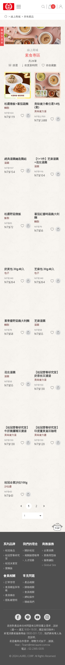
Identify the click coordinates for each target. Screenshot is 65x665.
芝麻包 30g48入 (44, 269)
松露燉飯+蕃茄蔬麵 (16, 104)
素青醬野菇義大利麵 (16, 321)
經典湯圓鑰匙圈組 (15, 159)
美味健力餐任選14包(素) (47, 105)
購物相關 (29, 587)
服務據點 (49, 560)
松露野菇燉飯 (12, 214)
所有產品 (29, 16)
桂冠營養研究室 (12, 557)
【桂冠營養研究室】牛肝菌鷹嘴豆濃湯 (16, 429)
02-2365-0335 (36, 648)
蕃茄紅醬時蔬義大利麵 (46, 215)
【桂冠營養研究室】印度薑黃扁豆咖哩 (46, 429)
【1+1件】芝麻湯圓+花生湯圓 (46, 160)
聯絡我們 (29, 601)
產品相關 (29, 582)
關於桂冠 (29, 550)
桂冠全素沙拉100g (16, 482)
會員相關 (29, 592)
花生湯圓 (9, 372)
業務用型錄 (50, 555)
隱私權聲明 (11, 600)
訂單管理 (10, 582)
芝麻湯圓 (39, 321)
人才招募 (29, 560)
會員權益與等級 (12, 588)
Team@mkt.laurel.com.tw (36, 644)
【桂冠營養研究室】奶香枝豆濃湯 (46, 374)
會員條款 (10, 595)
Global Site (50, 565)
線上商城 (15, 16)
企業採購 (49, 550)
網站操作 (29, 596)
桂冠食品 (10, 550)
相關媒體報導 (32, 555)
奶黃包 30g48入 (14, 269)
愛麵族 (8, 568)
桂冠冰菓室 (11, 563)
